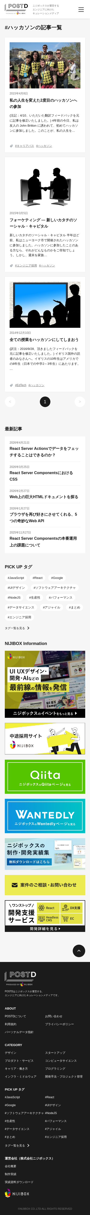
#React (49, 1097)
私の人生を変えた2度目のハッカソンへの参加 (43, 103)
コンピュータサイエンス (61, 1060)
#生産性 (10, 1121)
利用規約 (10, 1024)
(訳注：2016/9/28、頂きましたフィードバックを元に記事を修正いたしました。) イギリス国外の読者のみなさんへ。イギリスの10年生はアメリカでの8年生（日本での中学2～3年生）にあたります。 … (45, 359)
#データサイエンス (17, 1129)
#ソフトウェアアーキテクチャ (24, 1113)
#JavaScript (12, 1097)
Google (58, 578)
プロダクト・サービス (19, 1060)
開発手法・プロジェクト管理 (64, 1076)
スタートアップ (55, 1052)
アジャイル (52, 607)
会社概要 (10, 1166)
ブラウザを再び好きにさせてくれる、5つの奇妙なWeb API (43, 517)
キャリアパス (25, 146)
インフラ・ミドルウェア (20, 1076)
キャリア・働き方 (16, 1068)
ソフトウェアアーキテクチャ (55, 587)
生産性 (35, 597)
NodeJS (14, 597)
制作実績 (10, 1174)
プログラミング (55, 1068)
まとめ (75, 607)
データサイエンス (21, 607)
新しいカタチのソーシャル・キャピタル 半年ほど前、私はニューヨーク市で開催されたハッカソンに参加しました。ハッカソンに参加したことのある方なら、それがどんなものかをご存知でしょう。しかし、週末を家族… (44, 245)
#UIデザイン (53, 1105)
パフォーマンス (61, 597)
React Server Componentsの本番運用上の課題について (43, 541)
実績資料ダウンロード (19, 1182)
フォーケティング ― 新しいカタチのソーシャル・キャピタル (43, 223)
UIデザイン (17, 587)
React (38, 578)
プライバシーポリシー (59, 1024)
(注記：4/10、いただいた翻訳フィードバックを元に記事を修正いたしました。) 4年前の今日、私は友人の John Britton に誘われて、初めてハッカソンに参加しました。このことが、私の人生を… (44, 123)
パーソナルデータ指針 (19, 1032)
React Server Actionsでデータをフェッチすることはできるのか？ (44, 451)
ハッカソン (45, 146)
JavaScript (16, 578)
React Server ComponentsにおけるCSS (41, 476)
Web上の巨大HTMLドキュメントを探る (44, 497)
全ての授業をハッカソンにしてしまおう (44, 340)
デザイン (10, 1052)
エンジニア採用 (27, 265)
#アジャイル (53, 1129)
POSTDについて (15, 1016)
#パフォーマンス (56, 1121)
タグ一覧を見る (15, 628)
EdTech (21, 385)
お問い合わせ (53, 1016)
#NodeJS (51, 1113)
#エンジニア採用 (56, 1137)
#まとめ (10, 1137)
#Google (10, 1105)
